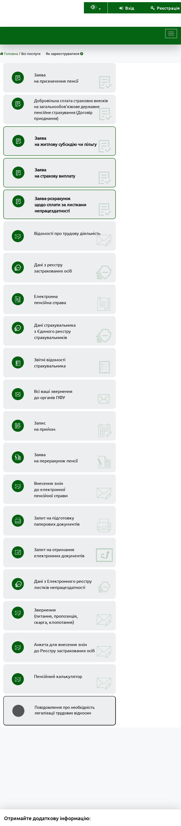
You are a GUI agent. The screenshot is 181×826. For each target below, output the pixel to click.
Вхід (126, 8)
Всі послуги (30, 54)
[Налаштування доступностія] (96, 8)
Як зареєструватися (64, 54)
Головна (9, 54)
